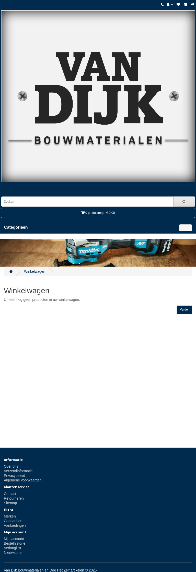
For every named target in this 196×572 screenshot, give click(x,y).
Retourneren (14, 498)
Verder (184, 309)
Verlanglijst (12, 548)
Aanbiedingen (15, 525)
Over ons (11, 466)
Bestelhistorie (14, 543)
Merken (10, 516)
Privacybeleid (14, 476)
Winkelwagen (34, 271)
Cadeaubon (13, 521)
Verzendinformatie (18, 471)
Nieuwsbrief (13, 553)
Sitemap (10, 503)
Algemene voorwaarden (23, 480)
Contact (10, 494)
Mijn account (14, 539)
